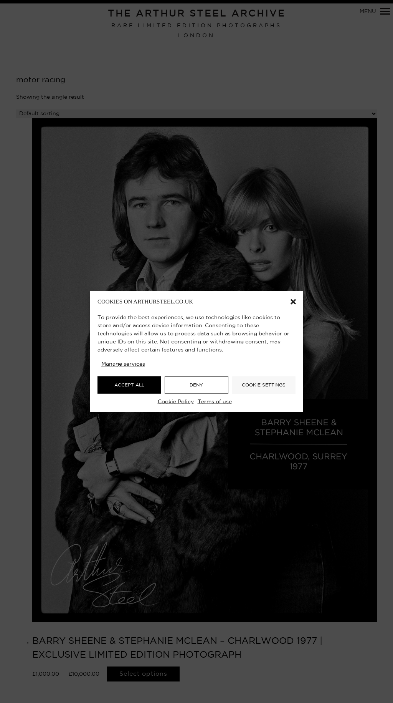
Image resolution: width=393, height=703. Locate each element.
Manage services (123, 364)
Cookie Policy (176, 402)
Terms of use (215, 402)
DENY (196, 385)
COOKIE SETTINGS (264, 385)
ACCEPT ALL (129, 385)
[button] (293, 302)
